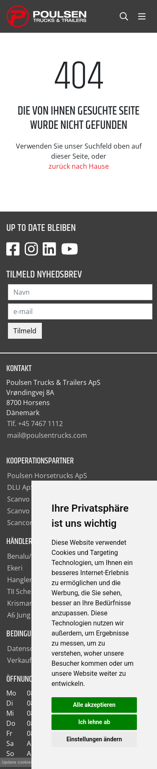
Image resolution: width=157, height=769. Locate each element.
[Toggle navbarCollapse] (142, 16)
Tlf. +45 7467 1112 (35, 423)
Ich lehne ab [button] (94, 722)
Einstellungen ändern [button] (94, 739)
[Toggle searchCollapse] (124, 16)
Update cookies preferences (30, 762)
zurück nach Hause (79, 166)
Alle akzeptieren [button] (94, 704)
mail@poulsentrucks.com (47, 435)
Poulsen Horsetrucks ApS (47, 475)
